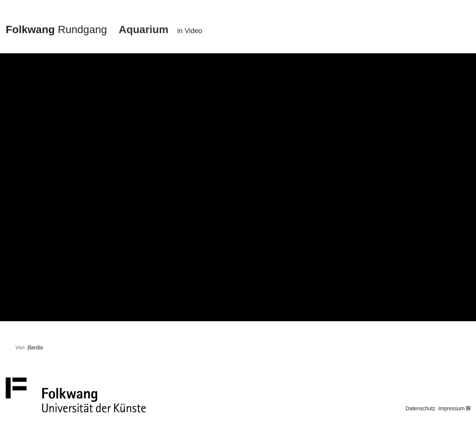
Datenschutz (420, 408)
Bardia (35, 347)
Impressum (451, 408)
